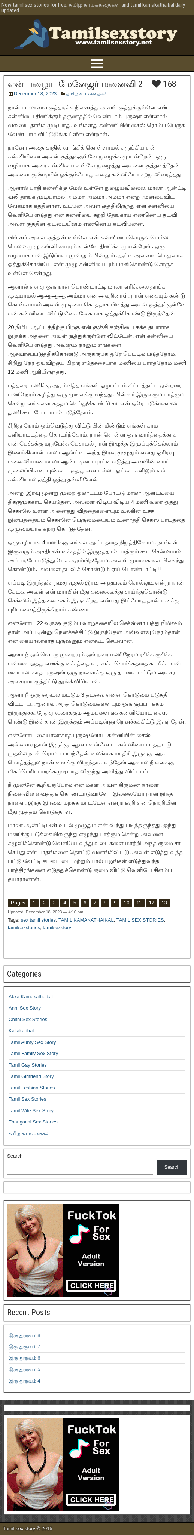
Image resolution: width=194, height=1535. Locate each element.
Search (14, 1156)
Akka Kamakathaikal (31, 996)
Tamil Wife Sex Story (31, 1110)
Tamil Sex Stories (27, 1099)
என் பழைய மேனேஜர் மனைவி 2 (75, 84)
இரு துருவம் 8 (24, 1335)
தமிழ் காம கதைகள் (87, 93)
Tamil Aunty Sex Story (32, 1042)
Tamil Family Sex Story (33, 1053)
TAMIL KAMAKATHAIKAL (86, 920)
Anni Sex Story (25, 1008)
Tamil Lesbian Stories (32, 1088)
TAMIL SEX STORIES (140, 920)
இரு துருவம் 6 (24, 1358)
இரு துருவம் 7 (24, 1346)
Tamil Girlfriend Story (31, 1076)
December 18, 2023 (35, 93)
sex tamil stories (38, 920)
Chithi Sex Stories (28, 1019)
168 (164, 84)
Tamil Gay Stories (28, 1065)
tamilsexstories (24, 927)
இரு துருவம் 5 (24, 1369)
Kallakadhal (21, 1030)
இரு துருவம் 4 (24, 1381)
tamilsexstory (57, 927)
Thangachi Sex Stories (33, 1122)
